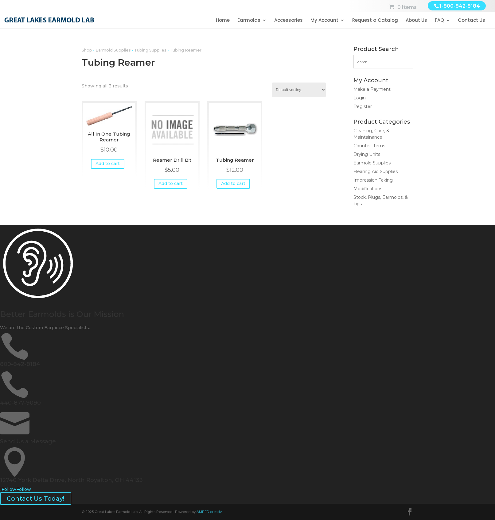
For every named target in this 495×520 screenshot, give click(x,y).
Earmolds (248, 20)
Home (223, 20)
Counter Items (369, 145)
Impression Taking (373, 180)
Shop (87, 50)
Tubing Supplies (150, 50)
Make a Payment (372, 89)
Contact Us (471, 20)
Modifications (367, 188)
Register (362, 106)
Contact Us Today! (35, 498)
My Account (324, 20)
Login (359, 98)
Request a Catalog (375, 20)
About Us (416, 20)
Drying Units (366, 154)
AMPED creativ (209, 512)
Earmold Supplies (113, 50)
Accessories (288, 20)
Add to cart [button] (107, 163)
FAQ (439, 20)
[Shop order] (299, 90)
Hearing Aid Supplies (375, 171)
